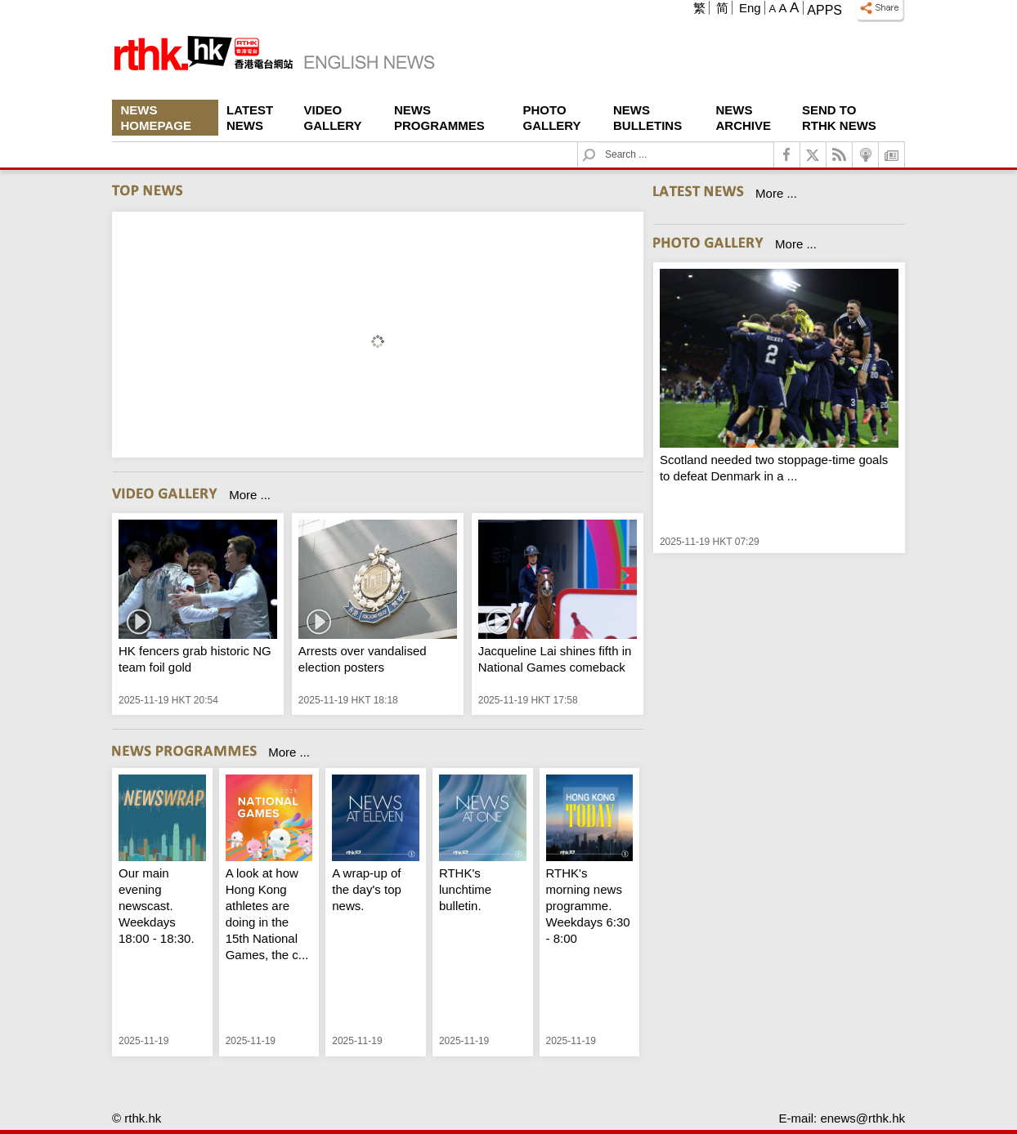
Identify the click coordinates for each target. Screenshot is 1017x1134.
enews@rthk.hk (862, 1118)
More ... (250, 495)
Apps (824, 10)
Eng (750, 8)
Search (598, 142)
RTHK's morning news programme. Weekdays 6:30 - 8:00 (588, 905)
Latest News (249, 117)
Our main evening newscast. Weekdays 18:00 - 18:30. (157, 905)
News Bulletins (647, 117)
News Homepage (156, 117)
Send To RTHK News (839, 117)
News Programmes (439, 117)
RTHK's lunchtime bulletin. (465, 889)
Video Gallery (333, 117)
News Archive (744, 117)
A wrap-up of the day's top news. (366, 889)
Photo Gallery (552, 117)
